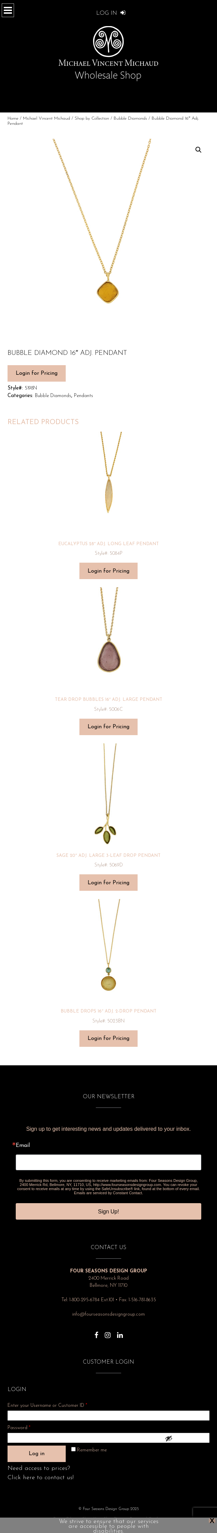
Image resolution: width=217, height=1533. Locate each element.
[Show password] (185, 1438)
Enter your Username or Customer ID (47, 1405)
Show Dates (114, 1519)
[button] (198, 150)
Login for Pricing (37, 373)
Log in (36, 1454)
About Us (90, 1519)
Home (13, 118)
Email (23, 1145)
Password (28, 1426)
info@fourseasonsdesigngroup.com (108, 1314)
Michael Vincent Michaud (46, 118)
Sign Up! (108, 1211)
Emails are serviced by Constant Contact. (108, 1193)
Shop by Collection (92, 118)
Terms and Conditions (148, 1519)
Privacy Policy (64, 1519)
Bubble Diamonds (130, 118)
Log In (111, 13)
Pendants (83, 395)
